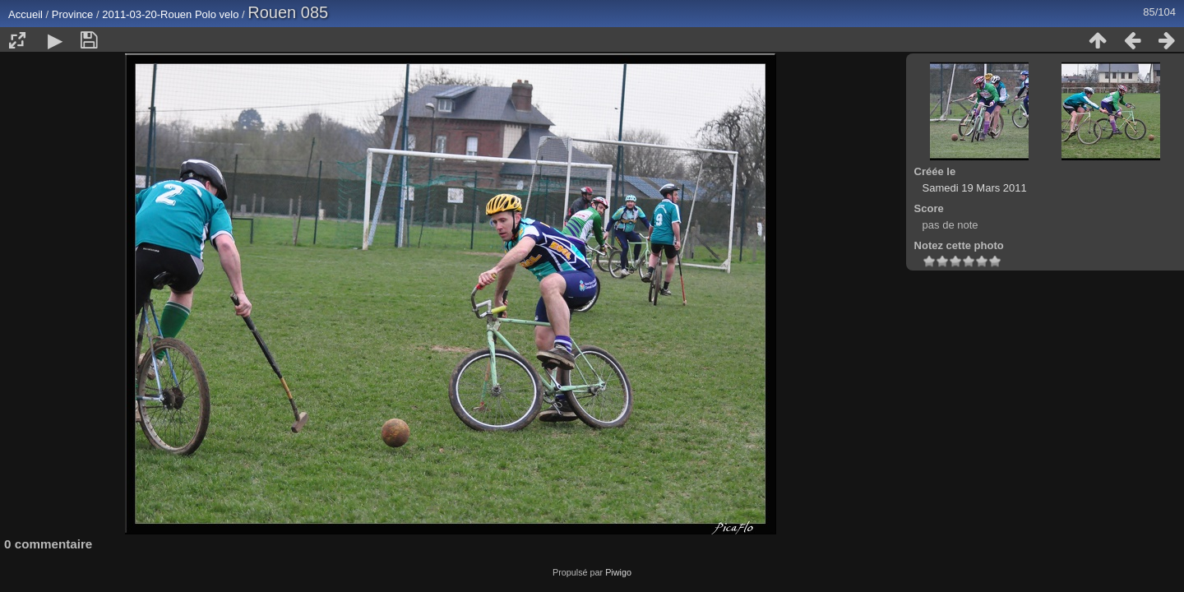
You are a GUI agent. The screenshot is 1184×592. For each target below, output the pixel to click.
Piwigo (618, 572)
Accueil (25, 14)
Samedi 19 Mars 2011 (975, 188)
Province (73, 14)
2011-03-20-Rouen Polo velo (170, 14)
